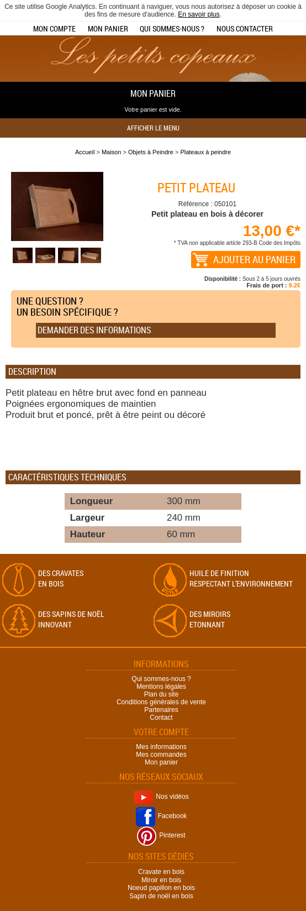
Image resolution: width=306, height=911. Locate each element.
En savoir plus (198, 14)
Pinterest (161, 835)
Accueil (84, 152)
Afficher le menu (153, 127)
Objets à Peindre (150, 152)
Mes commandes (161, 754)
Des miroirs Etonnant (209, 619)
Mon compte (54, 28)
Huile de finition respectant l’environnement (241, 578)
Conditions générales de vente (161, 702)
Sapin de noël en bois (161, 896)
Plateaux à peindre (205, 152)
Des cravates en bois (60, 578)
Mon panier (108, 28)
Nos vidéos (161, 796)
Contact (161, 717)
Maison (111, 152)
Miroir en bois (161, 879)
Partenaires (161, 710)
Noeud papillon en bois (161, 888)
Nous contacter (245, 28)
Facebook (161, 816)
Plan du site (161, 694)
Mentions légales (161, 686)
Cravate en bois (161, 872)
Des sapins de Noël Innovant (71, 619)
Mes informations (161, 747)
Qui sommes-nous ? (172, 28)
